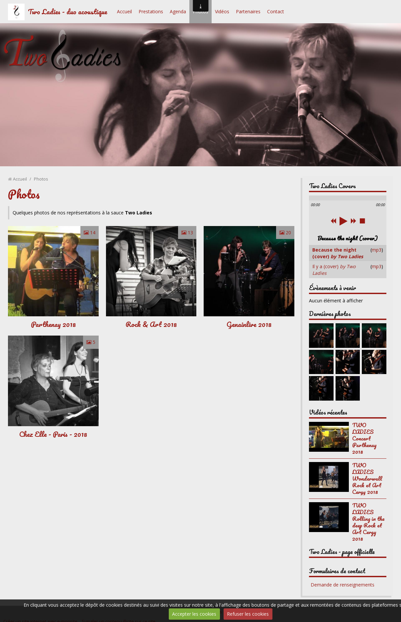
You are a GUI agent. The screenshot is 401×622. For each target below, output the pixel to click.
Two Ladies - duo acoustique (67, 11)
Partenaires (248, 11)
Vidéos (222, 11)
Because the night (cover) (337, 253)
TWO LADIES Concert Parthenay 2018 (364, 438)
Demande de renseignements (342, 585)
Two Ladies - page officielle (342, 552)
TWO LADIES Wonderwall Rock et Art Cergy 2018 (367, 478)
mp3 (376, 250)
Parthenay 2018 (53, 324)
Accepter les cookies (194, 614)
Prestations (151, 11)
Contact (275, 11)
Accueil (124, 11)
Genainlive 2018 (249, 324)
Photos (200, 11)
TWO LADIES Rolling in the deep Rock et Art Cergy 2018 (368, 522)
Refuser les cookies (248, 614)
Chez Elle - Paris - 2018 (53, 434)
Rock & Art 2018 (151, 324)
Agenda (178, 11)
